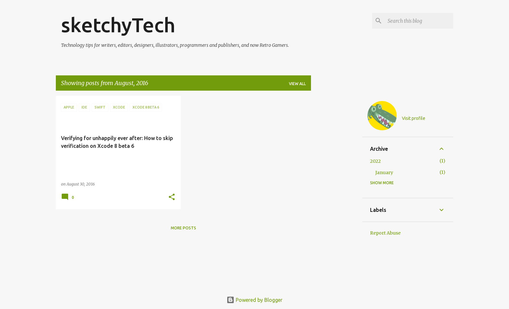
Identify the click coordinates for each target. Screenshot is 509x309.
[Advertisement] (336, 193)
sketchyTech (118, 24)
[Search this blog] (419, 21)
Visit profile (413, 118)
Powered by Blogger (254, 300)
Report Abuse (385, 233)
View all (297, 84)
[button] (172, 197)
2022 (375, 161)
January (384, 172)
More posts (183, 228)
